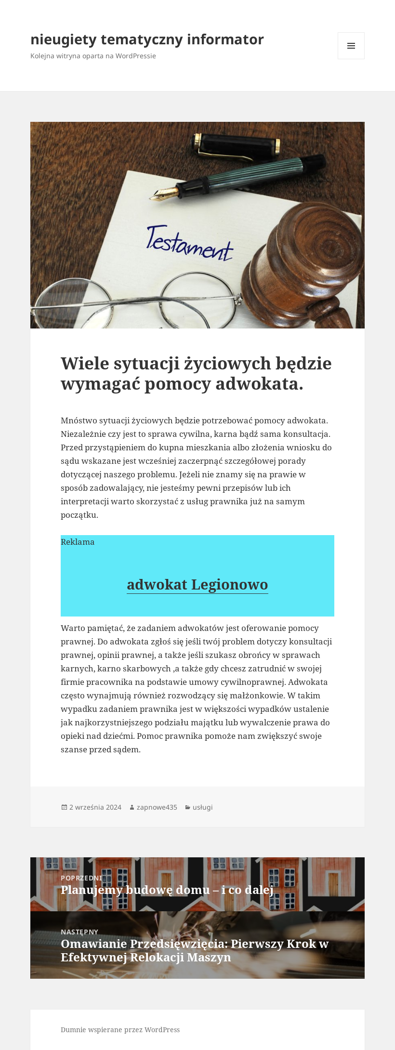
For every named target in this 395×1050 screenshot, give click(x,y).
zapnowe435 (157, 807)
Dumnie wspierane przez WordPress (120, 1029)
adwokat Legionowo (197, 584)
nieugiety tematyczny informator (147, 38)
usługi (203, 807)
